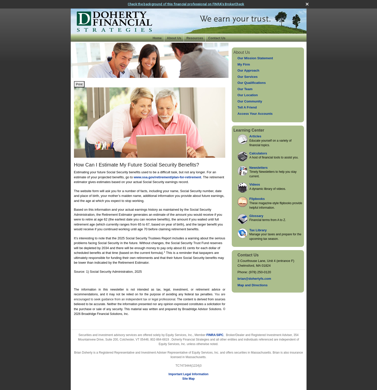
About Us (174, 38)
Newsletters (258, 168)
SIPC (219, 335)
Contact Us (216, 38)
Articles (255, 136)
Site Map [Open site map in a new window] (188, 378)
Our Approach (248, 70)
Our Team (245, 89)
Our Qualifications (252, 83)
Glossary (256, 216)
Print (79, 84)
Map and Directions (253, 285)
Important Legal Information (188, 374)
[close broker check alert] (307, 4)
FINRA (211, 335)
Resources (194, 38)
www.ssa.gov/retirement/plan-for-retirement (167, 177)
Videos (254, 184)
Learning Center (249, 130)
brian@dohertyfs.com (254, 279)
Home (157, 38)
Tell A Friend (247, 107)
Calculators (258, 153)
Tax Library (258, 230)
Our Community (250, 101)
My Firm (244, 64)
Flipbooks (257, 199)
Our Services (248, 77)
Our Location (248, 95)
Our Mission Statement (255, 58)
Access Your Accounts (255, 114)
